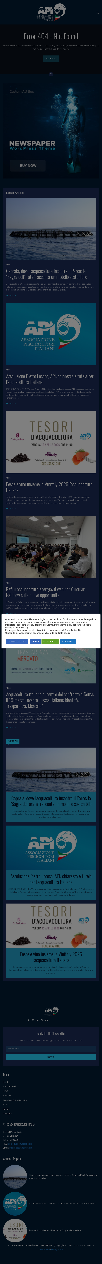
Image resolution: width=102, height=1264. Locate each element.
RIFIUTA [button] (35, 641)
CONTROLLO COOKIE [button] (17, 641)
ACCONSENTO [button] (67, 641)
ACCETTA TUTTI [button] (50, 641)
